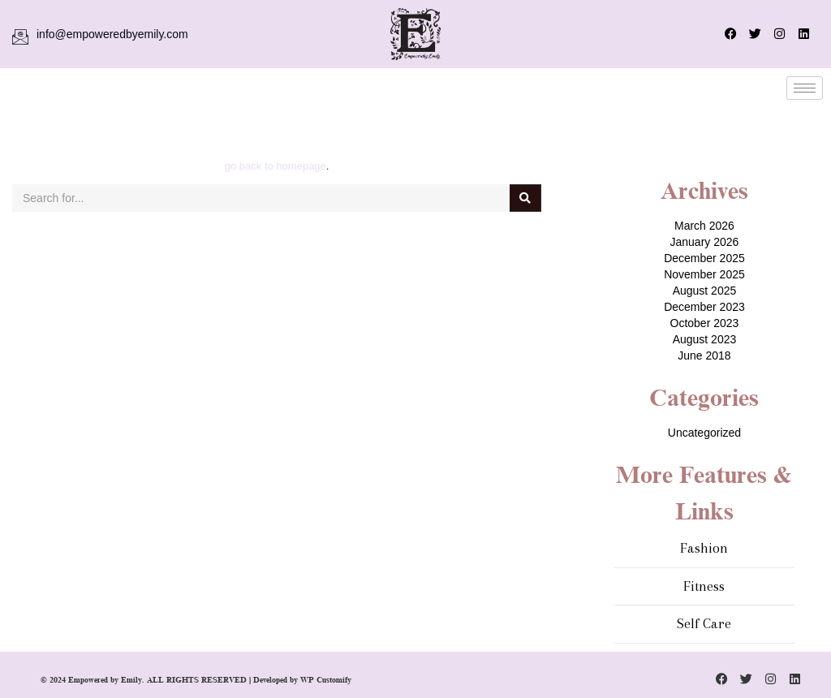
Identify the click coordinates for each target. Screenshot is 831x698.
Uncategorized (704, 432)
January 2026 (704, 241)
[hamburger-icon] (804, 88)
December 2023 (704, 306)
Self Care (704, 623)
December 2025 (704, 258)
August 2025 (705, 290)
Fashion (704, 548)
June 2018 (704, 355)
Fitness (704, 586)
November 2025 (704, 274)
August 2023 (705, 339)
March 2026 (704, 225)
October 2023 (704, 323)
